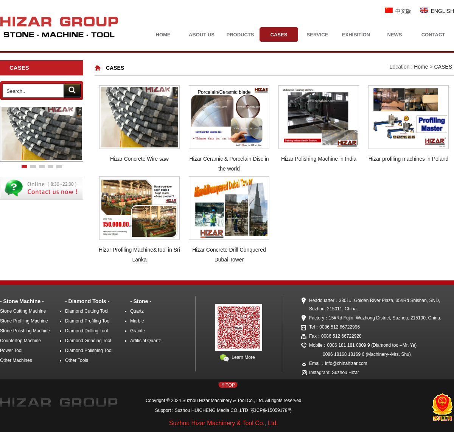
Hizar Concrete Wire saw (139, 159)
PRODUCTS (240, 35)
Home (421, 67)
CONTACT (433, 35)
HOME (163, 35)
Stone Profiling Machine (24, 321)
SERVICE (317, 35)
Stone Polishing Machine (25, 330)
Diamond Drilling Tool (86, 330)
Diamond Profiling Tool (87, 321)
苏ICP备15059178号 (270, 410)
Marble (137, 321)
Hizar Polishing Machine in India (318, 159)
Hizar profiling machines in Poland (408, 159)
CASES (279, 35)
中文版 (398, 11)
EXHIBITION (356, 35)
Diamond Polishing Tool (88, 350)
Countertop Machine (20, 340)
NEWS (394, 35)
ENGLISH (437, 11)
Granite (137, 330)
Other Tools (76, 360)
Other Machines (16, 360)
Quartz (137, 311)
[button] (24, 166)
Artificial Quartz (145, 340)
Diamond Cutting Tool (87, 311)
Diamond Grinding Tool (88, 340)
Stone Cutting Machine (23, 311)
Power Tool (11, 350)
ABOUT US (202, 35)
